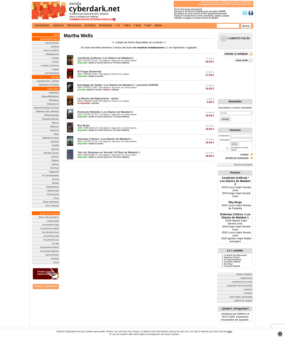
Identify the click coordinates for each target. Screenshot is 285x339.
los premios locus (50, 232)
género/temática (49, 38)
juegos (55, 69)
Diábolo (55, 160)
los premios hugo (50, 224)
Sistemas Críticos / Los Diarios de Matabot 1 (104, 138)
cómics (55, 61)
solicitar (111, 90)
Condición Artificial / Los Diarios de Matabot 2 (105, 57)
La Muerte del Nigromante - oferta (97, 98)
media (158, 25)
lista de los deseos (243, 164)
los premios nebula (50, 228)
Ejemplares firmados (49, 84)
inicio (56, 34)
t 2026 (137, 25)
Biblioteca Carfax (50, 138)
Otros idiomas (52, 205)
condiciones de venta (242, 282)
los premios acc (51, 239)
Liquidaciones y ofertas (48, 81)
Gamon (55, 164)
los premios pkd (51, 236)
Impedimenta (52, 187)
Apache (55, 149)
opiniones (105, 25)
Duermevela (53, 194)
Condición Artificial (232, 262)
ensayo (55, 58)
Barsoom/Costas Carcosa (46, 107)
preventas (74, 25)
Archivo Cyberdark (45, 286)
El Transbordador (50, 175)
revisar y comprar (238, 54)
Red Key (54, 168)
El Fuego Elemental (89, 71)
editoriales (53, 88)
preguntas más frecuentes (239, 285)
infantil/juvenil (52, 54)
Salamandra (53, 190)
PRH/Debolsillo (51, 115)
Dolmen (55, 156)
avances (58, 25)
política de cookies (243, 300)
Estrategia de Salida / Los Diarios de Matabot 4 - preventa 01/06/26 (117, 84)
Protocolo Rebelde (232, 266)
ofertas (55, 77)
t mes (126, 25)
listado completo (244, 274)
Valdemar (54, 126)
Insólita (55, 145)
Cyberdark (54, 92)
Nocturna (54, 130)
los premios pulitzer (49, 247)
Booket (55, 183)
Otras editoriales (51, 202)
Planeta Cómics (51, 153)
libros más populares (49, 217)
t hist (148, 25)
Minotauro (54, 100)
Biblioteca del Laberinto (47, 111)
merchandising (52, 73)
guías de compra (49, 213)
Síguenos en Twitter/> (244, 12)
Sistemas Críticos (231, 257)
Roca (56, 198)
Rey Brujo (83, 125)
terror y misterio (51, 50)
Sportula (55, 141)
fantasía (55, 46)
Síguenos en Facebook (250, 12)
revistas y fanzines (50, 65)
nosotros (248, 289)
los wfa (55, 243)
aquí (229, 331)
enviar (225, 119)
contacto (248, 293)
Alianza (55, 123)
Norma (55, 179)
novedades (42, 25)
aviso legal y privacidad (241, 297)
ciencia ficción (52, 43)
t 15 (117, 25)
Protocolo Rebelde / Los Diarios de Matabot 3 (105, 111)
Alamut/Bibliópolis (50, 96)
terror (56, 262)
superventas (53, 221)
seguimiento (246, 278)
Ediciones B (53, 104)
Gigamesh (54, 171)
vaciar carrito (244, 60)
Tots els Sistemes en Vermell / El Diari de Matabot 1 (108, 152)
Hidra (56, 134)
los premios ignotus (49, 251)
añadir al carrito (90, 63)
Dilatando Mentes (50, 119)
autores (90, 25)
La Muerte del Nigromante (235, 255)
